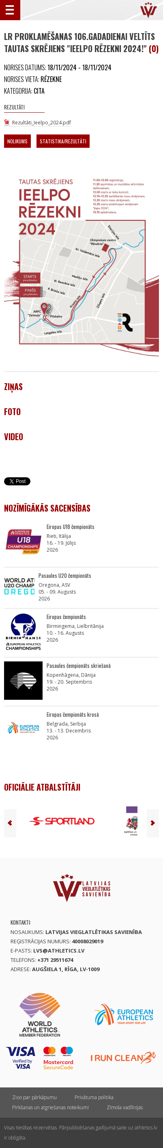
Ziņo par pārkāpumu (34, 1097)
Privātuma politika (94, 1097)
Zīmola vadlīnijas (125, 1107)
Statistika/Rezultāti (63, 141)
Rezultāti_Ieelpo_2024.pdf (41, 122)
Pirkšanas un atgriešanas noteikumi (50, 1107)
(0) (154, 48)
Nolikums (17, 141)
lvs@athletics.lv (58, 950)
